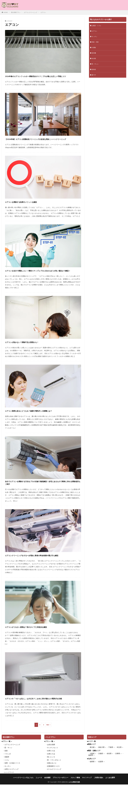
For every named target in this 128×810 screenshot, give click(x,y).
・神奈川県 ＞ (101, 774)
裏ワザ (94, 78)
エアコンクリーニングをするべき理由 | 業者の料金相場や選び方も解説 (41, 575)
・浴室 (5, 777)
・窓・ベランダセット (53, 787)
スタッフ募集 (76, 804)
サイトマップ (89, 804)
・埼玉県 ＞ (119, 774)
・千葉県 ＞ (111, 774)
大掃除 (94, 49)
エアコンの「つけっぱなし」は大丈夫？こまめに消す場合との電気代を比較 (42, 723)
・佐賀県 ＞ (101, 788)
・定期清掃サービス (53, 793)
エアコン (43, 12)
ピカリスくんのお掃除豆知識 (70, 809)
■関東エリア (91, 771)
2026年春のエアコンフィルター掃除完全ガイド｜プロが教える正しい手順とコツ (42, 78)
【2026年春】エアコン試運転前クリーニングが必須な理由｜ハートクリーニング (42, 144)
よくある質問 (115, 804)
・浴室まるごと (51, 790)
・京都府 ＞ (101, 780)
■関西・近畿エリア (93, 777)
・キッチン (7, 793)
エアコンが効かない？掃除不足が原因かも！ (32, 354)
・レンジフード (8, 799)
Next (48, 751)
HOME (6, 12)
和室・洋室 (96, 43)
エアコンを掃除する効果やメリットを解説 (31, 209)
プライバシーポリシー (60, 804)
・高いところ (50, 783)
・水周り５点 (50, 780)
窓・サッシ (96, 66)
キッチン (95, 37)
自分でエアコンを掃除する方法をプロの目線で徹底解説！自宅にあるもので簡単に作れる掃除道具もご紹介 (42, 500)
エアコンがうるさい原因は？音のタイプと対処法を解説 (39, 649)
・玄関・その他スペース (11, 790)
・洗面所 (6, 783)
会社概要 (45, 804)
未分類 (94, 61)
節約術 (94, 72)
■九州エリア (91, 785)
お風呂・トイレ (97, 26)
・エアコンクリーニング (11, 771)
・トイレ (6, 787)
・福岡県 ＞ (92, 788)
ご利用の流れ (102, 804)
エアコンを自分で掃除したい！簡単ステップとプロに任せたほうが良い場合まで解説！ (42, 280)
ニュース (36, 804)
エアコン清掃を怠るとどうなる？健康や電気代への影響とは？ (40, 424)
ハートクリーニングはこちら (18, 804)
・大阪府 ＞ (92, 780)
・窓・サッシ (7, 774)
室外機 (94, 55)
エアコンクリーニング (30, 12)
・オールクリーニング (53, 796)
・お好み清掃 (50, 771)
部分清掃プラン (15, 12)
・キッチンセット (52, 774)
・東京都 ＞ (92, 774)
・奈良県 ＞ (109, 780)
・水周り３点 (50, 777)
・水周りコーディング (11, 796)
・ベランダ (7, 780)
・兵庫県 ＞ (118, 780)
